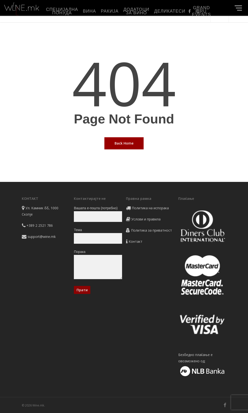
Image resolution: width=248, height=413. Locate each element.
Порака (98, 265)
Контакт (135, 241)
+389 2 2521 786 (39, 225)
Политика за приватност (151, 230)
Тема (98, 236)
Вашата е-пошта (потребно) (98, 214)
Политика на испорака (150, 208)
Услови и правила (146, 219)
